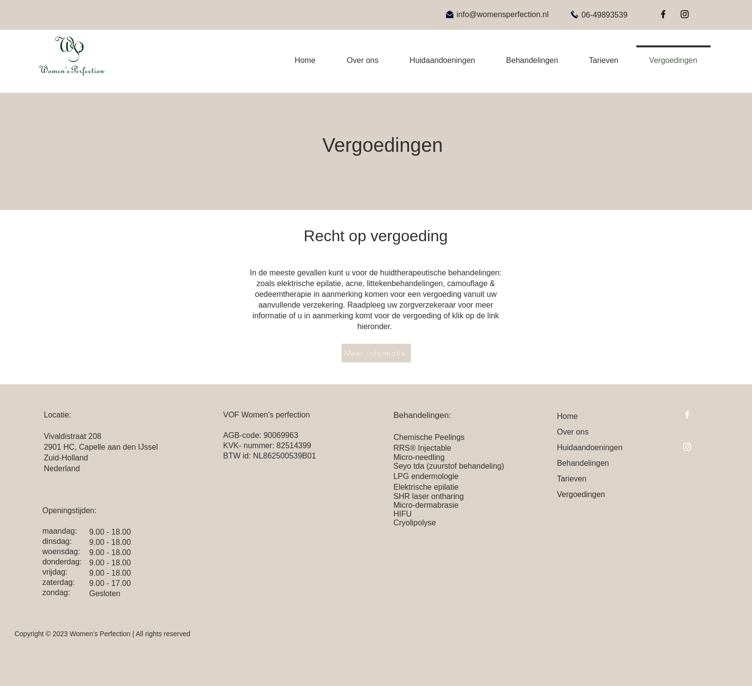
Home (567, 416)
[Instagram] (684, 14)
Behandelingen (583, 463)
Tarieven (571, 479)
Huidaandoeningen (589, 447)
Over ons (573, 432)
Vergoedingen (581, 494)
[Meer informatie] (376, 353)
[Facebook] (663, 14)
